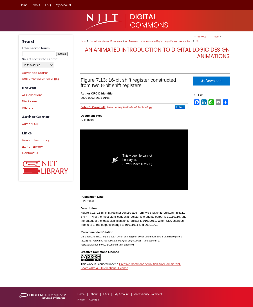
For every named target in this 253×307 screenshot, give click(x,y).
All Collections (32, 95)
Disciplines (30, 101)
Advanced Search (35, 73)
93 (197, 41)
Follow (180, 107)
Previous (201, 36)
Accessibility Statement (148, 294)
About (93, 294)
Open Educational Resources (106, 41)
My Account (121, 294)
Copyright (94, 299)
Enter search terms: (36, 48)
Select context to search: (40, 59)
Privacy (81, 299)
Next (216, 36)
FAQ (106, 294)
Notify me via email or (41, 79)
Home (83, 41)
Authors (27, 107)
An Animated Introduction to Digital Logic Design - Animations (159, 41)
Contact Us (30, 153)
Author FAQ (30, 124)
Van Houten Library (35, 140)
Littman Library (32, 147)
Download (211, 81)
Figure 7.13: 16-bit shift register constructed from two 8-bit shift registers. (128, 82)
